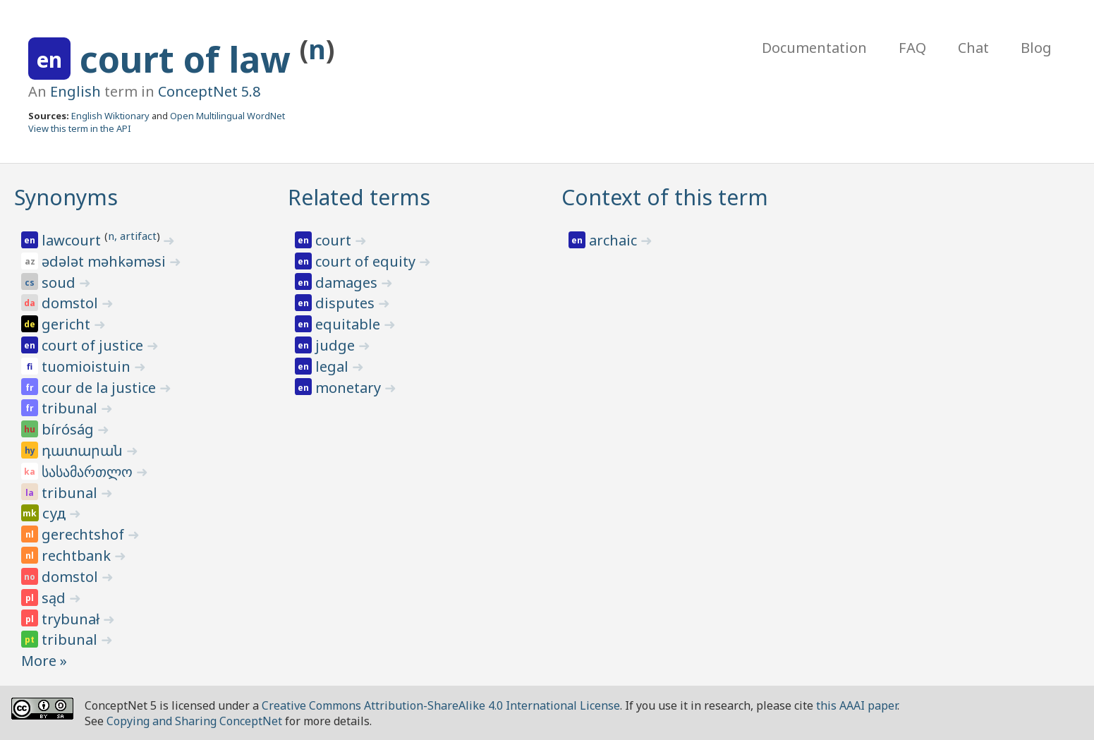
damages (348, 282)
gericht (68, 324)
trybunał (72, 619)
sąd (55, 597)
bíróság (69, 429)
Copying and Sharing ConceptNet (194, 721)
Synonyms (66, 197)
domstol (72, 303)
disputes (346, 303)
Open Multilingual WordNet (227, 115)
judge (336, 345)
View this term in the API (79, 128)
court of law (190, 59)
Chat (973, 47)
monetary (349, 387)
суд (55, 513)
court (335, 240)
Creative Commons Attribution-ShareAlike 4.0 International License (441, 705)
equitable (349, 324)
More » (44, 660)
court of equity (367, 261)
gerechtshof (85, 534)
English (75, 91)
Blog (1036, 47)
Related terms (359, 197)
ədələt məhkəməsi (105, 261)
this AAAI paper (856, 705)
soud (60, 282)
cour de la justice (100, 387)
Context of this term (664, 197)
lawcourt (73, 240)
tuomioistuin (88, 366)
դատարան (84, 450)
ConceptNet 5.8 (209, 91)
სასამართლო (89, 471)
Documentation (814, 47)
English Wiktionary (110, 115)
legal (333, 366)
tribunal (71, 408)
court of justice (94, 345)
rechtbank (78, 555)
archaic (614, 240)
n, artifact (132, 236)
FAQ (912, 47)
